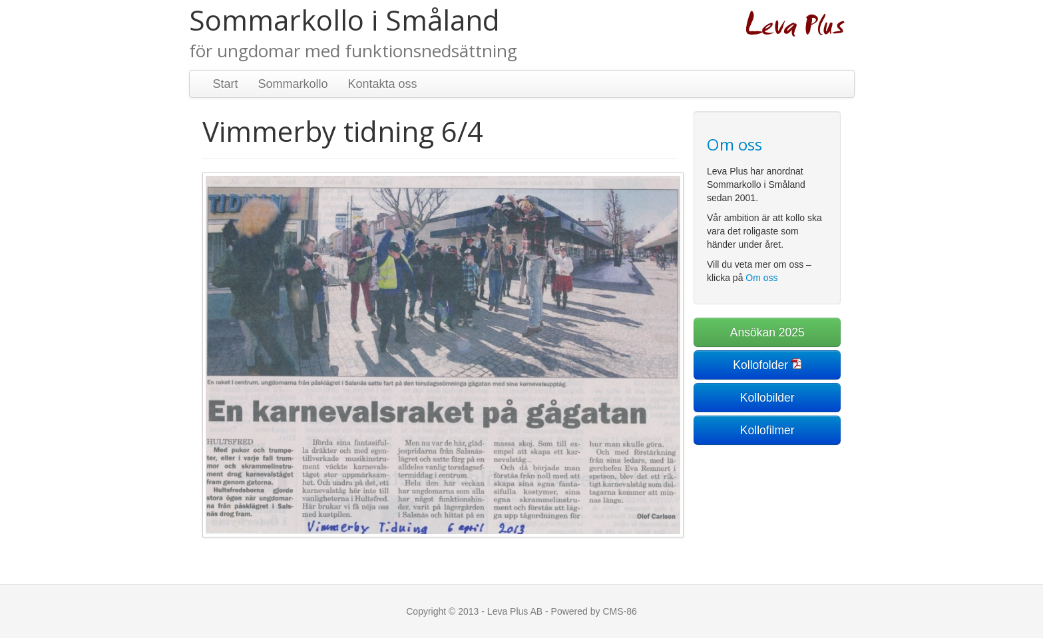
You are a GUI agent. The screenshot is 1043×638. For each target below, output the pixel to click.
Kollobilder (767, 397)
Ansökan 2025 (767, 332)
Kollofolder (760, 365)
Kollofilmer (767, 430)
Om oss (761, 277)
